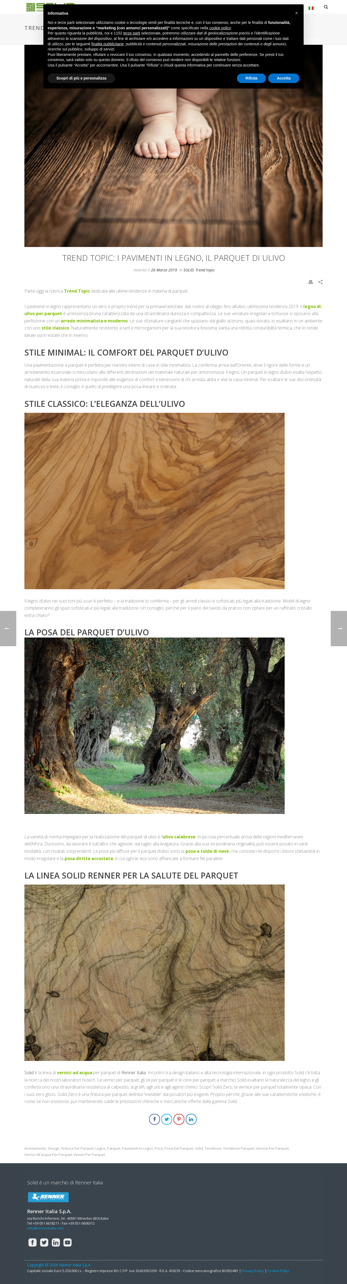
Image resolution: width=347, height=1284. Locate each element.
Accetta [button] (284, 78)
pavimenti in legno (137, 1148)
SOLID (189, 269)
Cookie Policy (278, 1270)
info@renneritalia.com (45, 1228)
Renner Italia (133, 1073)
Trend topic (205, 269)
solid (199, 1148)
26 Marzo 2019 (164, 269)
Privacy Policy (253, 1270)
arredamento (35, 1148)
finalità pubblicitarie (107, 44)
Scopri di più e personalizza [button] (81, 78)
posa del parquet (179, 1148)
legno (100, 1148)
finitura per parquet (77, 1148)
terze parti (131, 33)
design (53, 1148)
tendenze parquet (238, 1148)
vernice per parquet (272, 1148)
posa (159, 1148)
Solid (29, 1073)
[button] (296, 13)
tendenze (213, 1148)
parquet (113, 1148)
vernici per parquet (89, 1154)
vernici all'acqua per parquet (48, 1154)
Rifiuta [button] (252, 78)
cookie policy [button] (220, 28)
